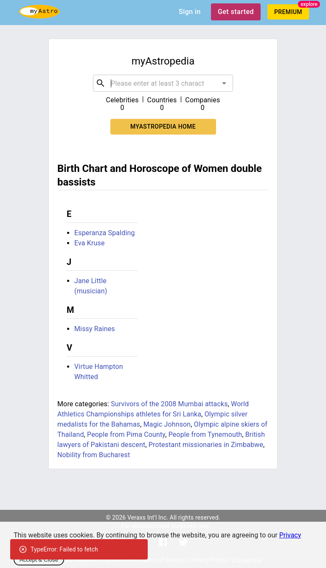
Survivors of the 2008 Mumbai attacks (169, 404)
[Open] (224, 83)
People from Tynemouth (205, 434)
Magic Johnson (167, 424)
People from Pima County (126, 434)
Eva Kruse (89, 243)
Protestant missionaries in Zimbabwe (206, 445)
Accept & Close (39, 560)
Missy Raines (94, 329)
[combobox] (163, 83)
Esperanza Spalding (104, 233)
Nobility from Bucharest (93, 455)
